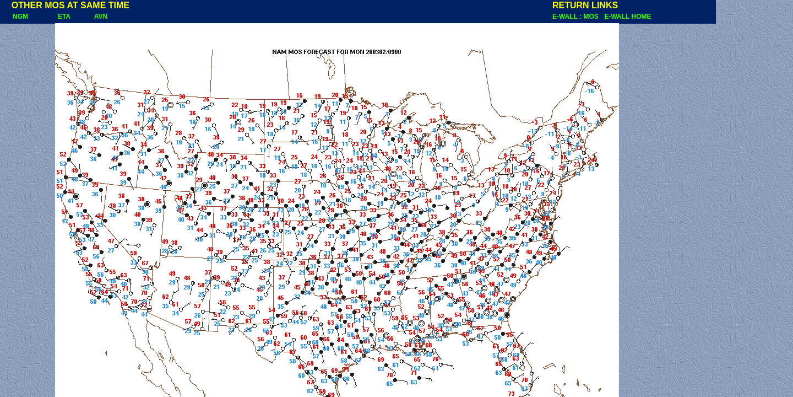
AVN (100, 16)
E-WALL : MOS (577, 16)
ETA (64, 16)
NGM (15, 16)
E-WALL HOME (627, 16)
